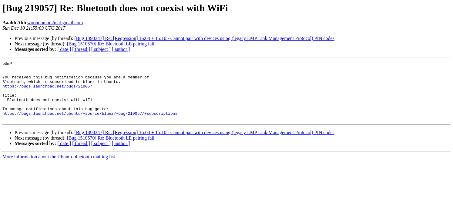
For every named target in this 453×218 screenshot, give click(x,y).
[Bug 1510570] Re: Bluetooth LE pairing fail (110, 43)
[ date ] (64, 49)
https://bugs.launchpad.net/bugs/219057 (47, 91)
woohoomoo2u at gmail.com (55, 22)
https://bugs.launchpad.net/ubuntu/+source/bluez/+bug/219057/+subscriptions (89, 124)
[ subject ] (101, 49)
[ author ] (121, 49)
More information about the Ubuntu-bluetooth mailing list (58, 168)
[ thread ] (81, 49)
